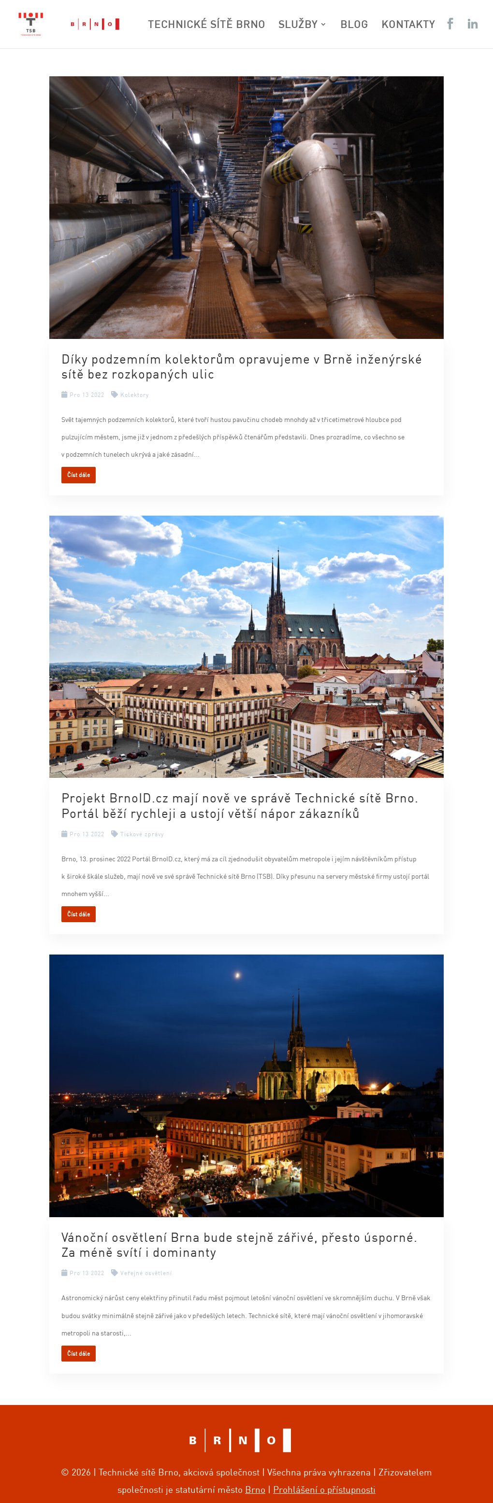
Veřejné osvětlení (146, 1273)
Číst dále (78, 474)
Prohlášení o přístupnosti (324, 1489)
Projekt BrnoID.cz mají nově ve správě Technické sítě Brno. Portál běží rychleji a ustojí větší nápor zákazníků (240, 804)
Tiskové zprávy (142, 834)
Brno (255, 1489)
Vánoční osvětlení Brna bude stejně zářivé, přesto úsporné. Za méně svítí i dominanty (239, 1244)
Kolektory (134, 394)
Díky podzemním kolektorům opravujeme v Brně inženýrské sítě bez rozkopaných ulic (241, 366)
